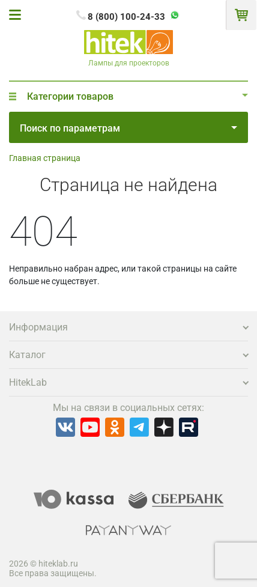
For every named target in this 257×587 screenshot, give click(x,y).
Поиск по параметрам (128, 128)
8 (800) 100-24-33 (126, 16)
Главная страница (44, 158)
